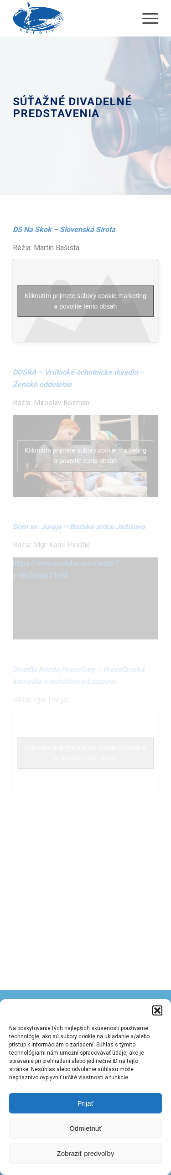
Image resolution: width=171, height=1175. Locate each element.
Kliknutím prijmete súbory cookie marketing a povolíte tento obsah (85, 301)
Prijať (86, 1103)
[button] (157, 1010)
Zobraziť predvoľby (85, 1153)
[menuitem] (145, 18)
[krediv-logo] (71, 18)
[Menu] (145, 18)
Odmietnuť (85, 1128)
